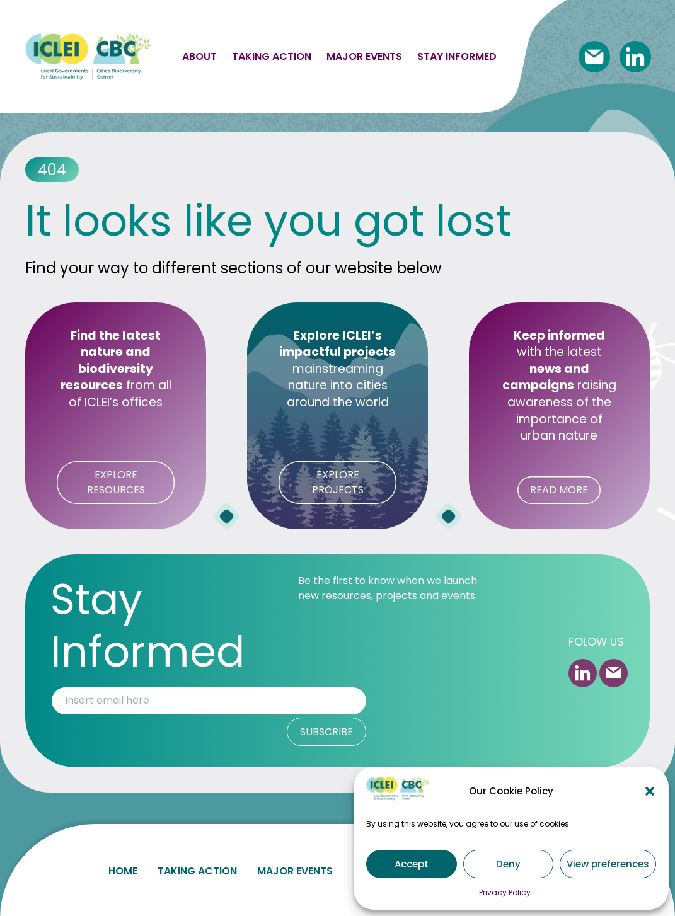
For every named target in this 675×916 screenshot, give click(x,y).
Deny (508, 864)
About (199, 56)
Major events (364, 56)
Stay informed (457, 56)
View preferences (608, 864)
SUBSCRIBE (326, 731)
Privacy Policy (505, 892)
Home (122, 868)
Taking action (271, 56)
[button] (649, 791)
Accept (412, 864)
